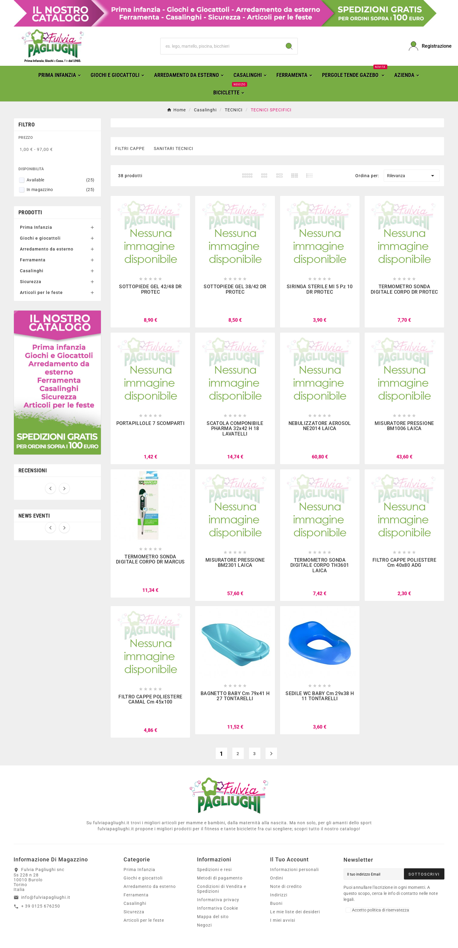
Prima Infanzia (36, 227)
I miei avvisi (282, 920)
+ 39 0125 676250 (40, 906)
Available (60, 179)
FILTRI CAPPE (130, 148)
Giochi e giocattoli (40, 238)
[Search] (289, 46)
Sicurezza (30, 281)
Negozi (204, 925)
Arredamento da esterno (46, 249)
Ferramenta (33, 259)
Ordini (276, 878)
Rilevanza (411, 175)
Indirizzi (278, 894)
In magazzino (60, 189)
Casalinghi (32, 270)
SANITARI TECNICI (173, 148)
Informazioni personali (294, 869)
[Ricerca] (221, 46)
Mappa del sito (213, 916)
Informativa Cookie (217, 908)
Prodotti (30, 212)
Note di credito (286, 886)
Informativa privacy (218, 899)
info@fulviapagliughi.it (45, 897)
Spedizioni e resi (214, 869)
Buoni (276, 903)
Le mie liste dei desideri (295, 911)
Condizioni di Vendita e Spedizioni (221, 889)
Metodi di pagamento (220, 878)
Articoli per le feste (41, 292)
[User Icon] (426, 46)
